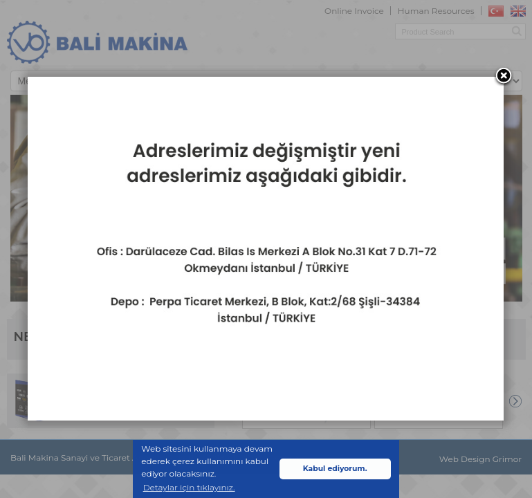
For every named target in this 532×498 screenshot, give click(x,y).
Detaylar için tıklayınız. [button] (189, 487)
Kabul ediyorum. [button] (335, 468)
